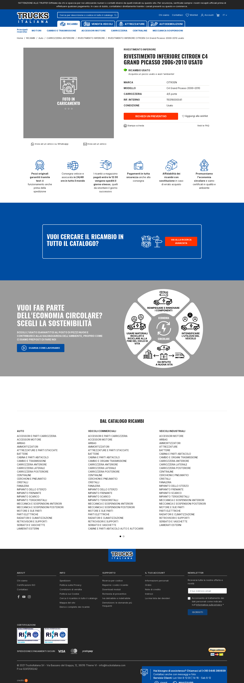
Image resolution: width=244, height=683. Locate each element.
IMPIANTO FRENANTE (29, 493)
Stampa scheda (134, 125)
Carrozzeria (119, 30)
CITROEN (172, 82)
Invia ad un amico (94, 143)
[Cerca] (87, 15)
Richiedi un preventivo (151, 116)
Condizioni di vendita (71, 589)
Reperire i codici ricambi (115, 585)
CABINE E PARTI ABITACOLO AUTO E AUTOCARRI (115, 528)
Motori (36, 30)
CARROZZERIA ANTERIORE (32, 464)
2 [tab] (123, 536)
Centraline (140, 30)
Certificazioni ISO (26, 585)
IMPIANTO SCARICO (28, 496)
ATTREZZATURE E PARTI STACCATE (37, 450)
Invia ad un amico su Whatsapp (49, 144)
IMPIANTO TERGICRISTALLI (32, 500)
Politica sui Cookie (69, 593)
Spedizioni (65, 580)
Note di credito (153, 589)
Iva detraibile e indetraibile (116, 598)
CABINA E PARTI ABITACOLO (33, 457)
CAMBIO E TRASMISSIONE (31, 460)
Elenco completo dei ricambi (75, 606)
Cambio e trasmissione (61, 30)
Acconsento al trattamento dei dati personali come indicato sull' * (208, 601)
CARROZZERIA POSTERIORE (32, 471)
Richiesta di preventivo (114, 593)
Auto (20, 431)
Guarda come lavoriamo (40, 348)
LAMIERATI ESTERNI (28, 528)
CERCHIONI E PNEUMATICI (31, 478)
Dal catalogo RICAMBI (122, 421)
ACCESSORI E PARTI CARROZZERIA (36, 436)
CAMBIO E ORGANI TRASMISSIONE (107, 460)
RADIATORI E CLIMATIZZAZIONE (34, 517)
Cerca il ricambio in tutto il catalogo (78, 598)
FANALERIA (23, 485)
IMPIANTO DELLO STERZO (31, 489)
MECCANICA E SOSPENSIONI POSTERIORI (40, 507)
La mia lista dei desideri (157, 598)
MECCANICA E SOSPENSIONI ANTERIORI (39, 503)
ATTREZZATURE (168, 446)
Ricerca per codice (112, 580)
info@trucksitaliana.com (112, 665)
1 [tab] (120, 536)
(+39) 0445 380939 (214, 670)
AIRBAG (21, 443)
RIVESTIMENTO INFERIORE (140, 49)
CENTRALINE (24, 475)
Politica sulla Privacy (70, 585)
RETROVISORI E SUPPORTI (32, 521)
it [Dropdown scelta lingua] (224, 15)
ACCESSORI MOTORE (29, 439)
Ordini (148, 585)
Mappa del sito (67, 602)
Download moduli (111, 589)
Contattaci (177, 15)
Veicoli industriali (172, 431)
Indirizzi (149, 593)
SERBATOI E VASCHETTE (31, 525)
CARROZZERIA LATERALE (31, 468)
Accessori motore (94, 30)
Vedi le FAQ (203, 125)
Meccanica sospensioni (168, 30)
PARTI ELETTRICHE (27, 514)
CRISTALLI (22, 482)
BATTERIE (22, 453)
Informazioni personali (157, 580)
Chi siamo (164, 15)
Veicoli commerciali (102, 431)
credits (22, 680)
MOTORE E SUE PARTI (29, 510)
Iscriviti (197, 612)
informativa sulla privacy (209, 604)
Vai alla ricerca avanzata (181, 241)
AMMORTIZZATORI (27, 446)
